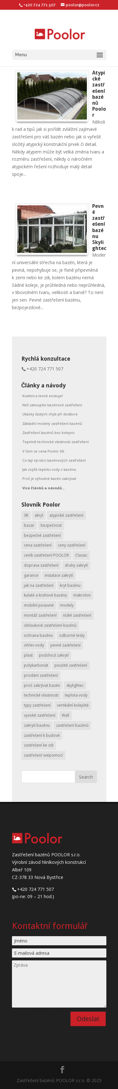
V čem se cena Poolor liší (43, 451)
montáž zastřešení (40, 615)
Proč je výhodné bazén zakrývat (49, 478)
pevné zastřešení (65, 645)
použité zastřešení (70, 665)
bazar (29, 525)
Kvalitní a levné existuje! (42, 395)
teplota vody (76, 695)
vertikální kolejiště (73, 705)
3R (26, 515)
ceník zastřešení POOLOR (46, 555)
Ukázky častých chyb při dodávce (50, 414)
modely (67, 605)
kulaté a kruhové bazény (45, 595)
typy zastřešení (37, 705)
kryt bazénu (70, 585)
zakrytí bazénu (37, 725)
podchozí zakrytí (54, 655)
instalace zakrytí (59, 575)
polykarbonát (36, 665)
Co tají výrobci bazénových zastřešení (54, 460)
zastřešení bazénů (72, 725)
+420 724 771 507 (44, 369)
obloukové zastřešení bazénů (50, 625)
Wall (65, 715)
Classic (81, 555)
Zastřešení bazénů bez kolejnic (48, 432)
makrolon (82, 595)
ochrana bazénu (38, 635)
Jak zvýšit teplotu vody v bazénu (49, 469)
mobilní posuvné (39, 605)
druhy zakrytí (76, 565)
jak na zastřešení (38, 585)
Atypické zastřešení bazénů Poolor (99, 94)
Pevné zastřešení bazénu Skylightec (99, 227)
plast (28, 655)
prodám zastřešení (41, 675)
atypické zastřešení (66, 515)
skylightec (75, 685)
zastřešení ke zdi (38, 745)
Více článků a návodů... (43, 488)
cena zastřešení (38, 545)
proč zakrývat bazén (42, 685)
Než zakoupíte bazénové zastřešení (52, 405)
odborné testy (72, 635)
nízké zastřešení (77, 615)
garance (31, 575)
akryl (39, 515)
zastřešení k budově (42, 735)
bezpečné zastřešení (42, 535)
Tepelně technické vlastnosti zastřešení (55, 441)
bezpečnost (51, 525)
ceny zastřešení (71, 545)
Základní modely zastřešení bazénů (52, 423)
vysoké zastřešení (39, 715)
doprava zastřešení (41, 565)
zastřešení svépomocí (43, 755)
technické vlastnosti (41, 695)
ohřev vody (34, 645)
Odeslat (88, 1018)
